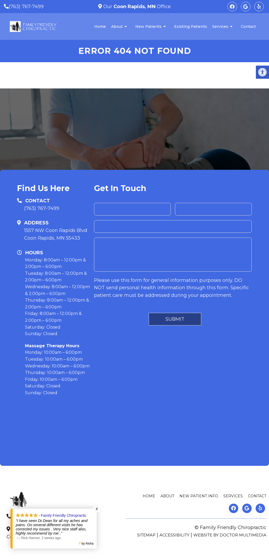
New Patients (148, 26)
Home (100, 26)
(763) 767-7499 (26, 6)
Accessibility (174, 534)
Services (220, 26)
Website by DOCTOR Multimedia (229, 534)
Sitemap (146, 534)
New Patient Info (198, 496)
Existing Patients (190, 26)
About (117, 26)
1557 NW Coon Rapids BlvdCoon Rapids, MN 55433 (55, 234)
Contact (248, 26)
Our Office (136, 6)
